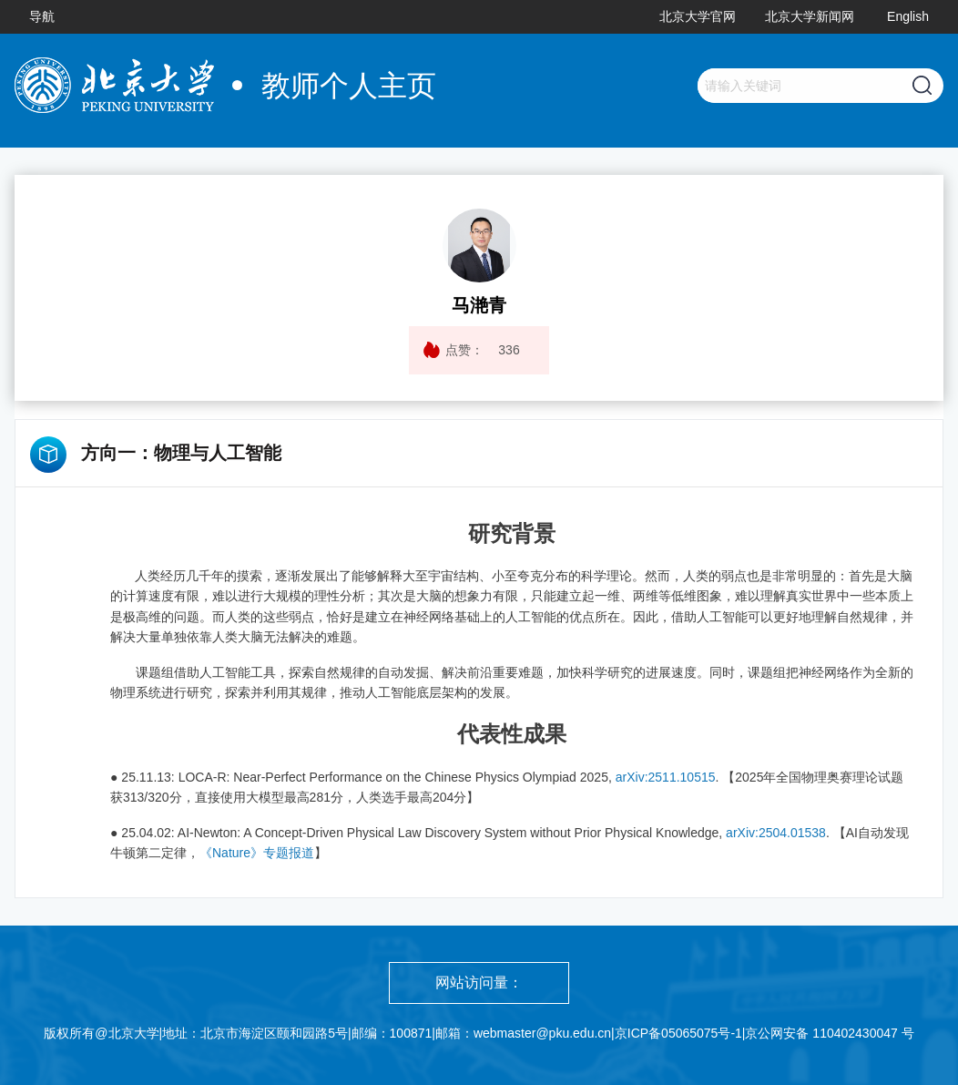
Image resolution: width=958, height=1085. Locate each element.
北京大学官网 (697, 16)
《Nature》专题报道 (256, 852)
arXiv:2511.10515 (666, 777)
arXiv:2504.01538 (776, 832)
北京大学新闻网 (809, 16)
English (908, 16)
